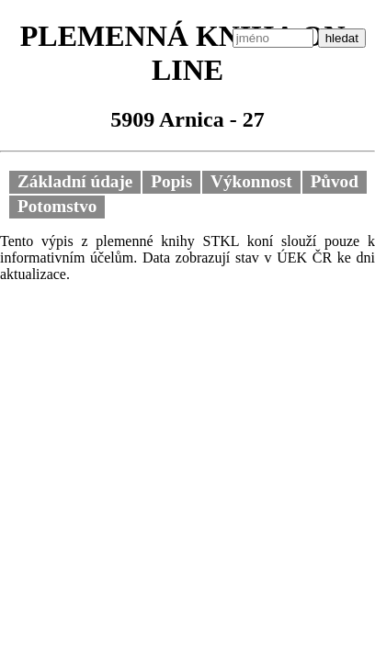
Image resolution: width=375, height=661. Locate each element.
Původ (334, 181)
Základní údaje (74, 181)
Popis (171, 181)
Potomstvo (57, 206)
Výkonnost (251, 181)
